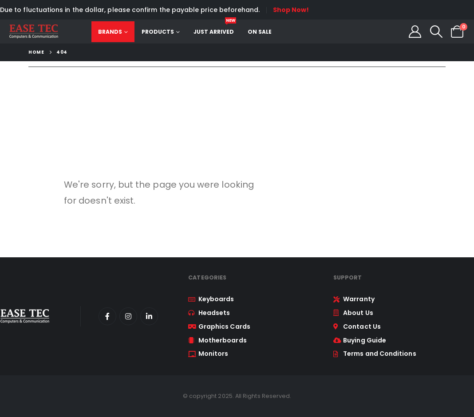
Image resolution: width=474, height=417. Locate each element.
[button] (436, 31)
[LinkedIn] (149, 316)
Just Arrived (215, 28)
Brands (110, 31)
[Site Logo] (33, 31)
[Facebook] (107, 316)
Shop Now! (291, 9)
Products (158, 31)
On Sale (260, 31)
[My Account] (415, 31)
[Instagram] (128, 316)
